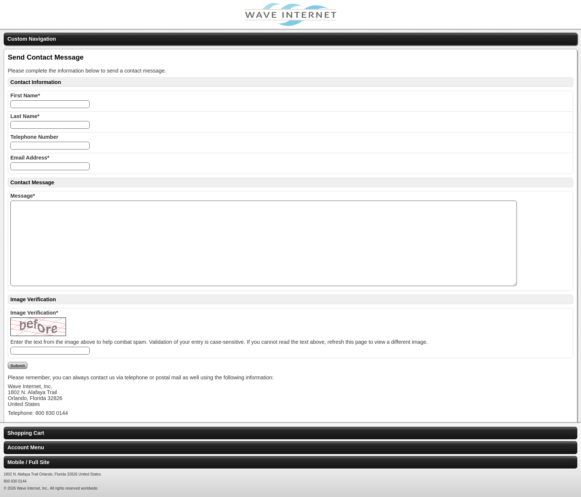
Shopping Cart (25, 433)
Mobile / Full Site (28, 462)
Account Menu (25, 447)
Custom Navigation (31, 39)
